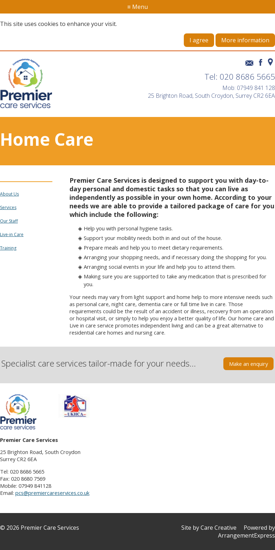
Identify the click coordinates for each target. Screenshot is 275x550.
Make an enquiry (248, 363)
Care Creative (219, 528)
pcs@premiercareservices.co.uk (52, 492)
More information (245, 40)
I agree (199, 40)
